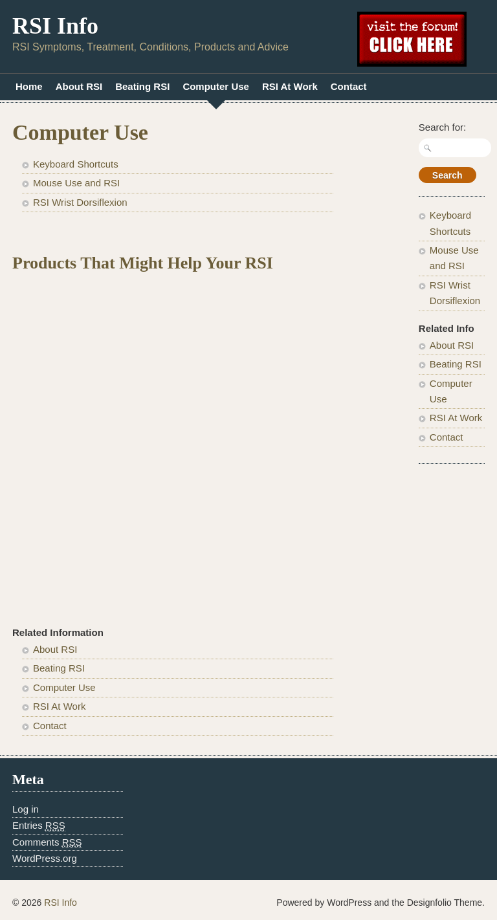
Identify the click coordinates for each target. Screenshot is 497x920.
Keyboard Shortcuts (75, 164)
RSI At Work (290, 86)
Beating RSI (142, 86)
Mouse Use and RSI (76, 182)
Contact (349, 86)
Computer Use (215, 86)
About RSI (79, 86)
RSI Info (55, 26)
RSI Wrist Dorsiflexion (80, 202)
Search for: (442, 127)
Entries (38, 825)
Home (29, 86)
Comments (47, 842)
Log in (25, 809)
